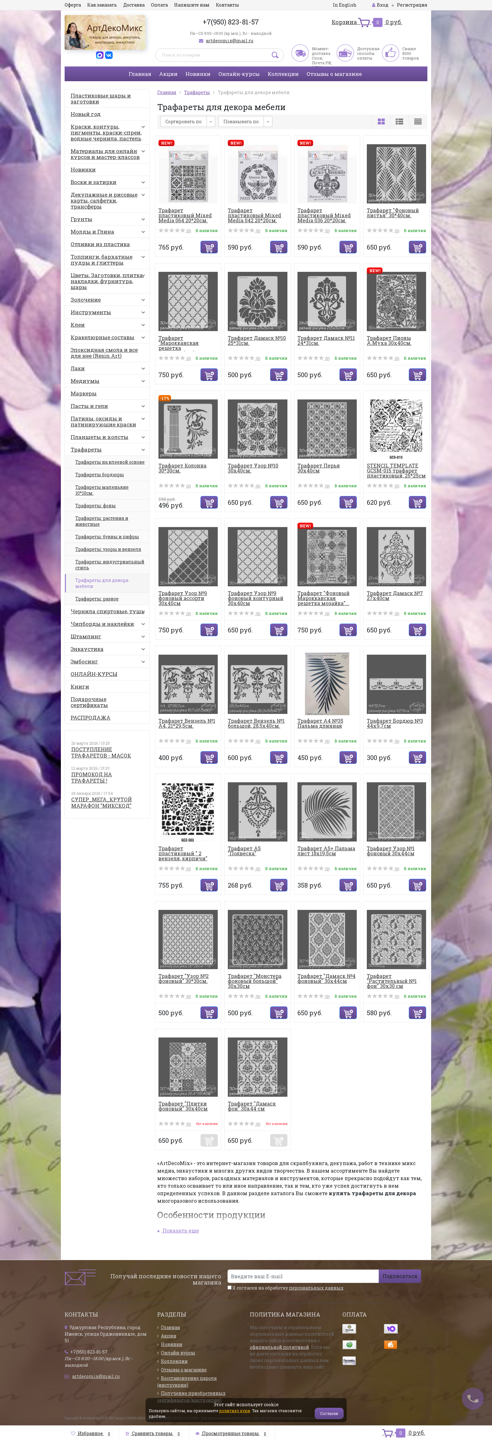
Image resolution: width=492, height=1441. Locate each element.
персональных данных (316, 1288)
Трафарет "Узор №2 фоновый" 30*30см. (183, 978)
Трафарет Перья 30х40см (318, 468)
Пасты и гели (109, 407)
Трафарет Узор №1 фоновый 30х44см (390, 851)
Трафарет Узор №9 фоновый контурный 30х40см (255, 598)
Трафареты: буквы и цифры (107, 537)
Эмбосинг (109, 663)
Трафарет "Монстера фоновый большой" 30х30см (254, 981)
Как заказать (102, 5)
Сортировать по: (183, 121)
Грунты (109, 220)
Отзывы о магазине (334, 73)
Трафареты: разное (97, 599)
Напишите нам (192, 5)
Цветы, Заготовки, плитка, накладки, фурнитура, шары (109, 281)
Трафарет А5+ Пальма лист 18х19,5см (326, 851)
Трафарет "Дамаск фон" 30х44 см (252, 1106)
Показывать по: (241, 121)
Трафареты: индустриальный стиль (109, 565)
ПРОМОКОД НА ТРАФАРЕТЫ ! (91, 777)
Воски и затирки (109, 183)
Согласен (329, 1413)
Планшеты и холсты (109, 438)
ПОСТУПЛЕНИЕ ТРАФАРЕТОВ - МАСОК (101, 752)
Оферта (73, 5)
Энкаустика (109, 650)
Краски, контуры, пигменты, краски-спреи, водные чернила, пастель (109, 132)
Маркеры (84, 393)
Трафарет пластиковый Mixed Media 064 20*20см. (185, 215)
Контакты (227, 5)
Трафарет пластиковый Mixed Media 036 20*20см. (324, 215)
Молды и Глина (109, 233)
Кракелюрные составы (109, 339)
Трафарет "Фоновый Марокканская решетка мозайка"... (323, 598)
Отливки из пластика (100, 244)
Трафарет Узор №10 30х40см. (253, 468)
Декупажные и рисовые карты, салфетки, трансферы (109, 200)
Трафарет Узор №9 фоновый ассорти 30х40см (182, 598)
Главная (140, 73)
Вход (380, 5)
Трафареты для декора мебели (101, 583)
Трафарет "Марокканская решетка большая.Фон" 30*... (183, 345)
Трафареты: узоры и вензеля (108, 549)
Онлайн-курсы (239, 73)
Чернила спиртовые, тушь (109, 613)
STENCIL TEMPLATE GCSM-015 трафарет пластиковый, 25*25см (396, 470)
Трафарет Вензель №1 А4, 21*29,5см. (186, 723)
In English (344, 5)
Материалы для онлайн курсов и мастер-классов (109, 154)
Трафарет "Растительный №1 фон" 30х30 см (392, 981)
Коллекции (283, 73)
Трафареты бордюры (99, 475)
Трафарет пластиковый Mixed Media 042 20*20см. (254, 215)
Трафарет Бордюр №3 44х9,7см (395, 723)
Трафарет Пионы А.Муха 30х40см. (389, 340)
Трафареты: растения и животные (101, 521)
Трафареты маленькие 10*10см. (102, 490)
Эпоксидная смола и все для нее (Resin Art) (104, 352)
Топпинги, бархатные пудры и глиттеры (109, 259)
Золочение (109, 301)
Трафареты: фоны (95, 506)
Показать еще (178, 1230)
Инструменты (109, 314)
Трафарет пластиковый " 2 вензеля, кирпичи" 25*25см (182, 856)
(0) (174, 230)
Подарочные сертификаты (89, 702)
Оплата (159, 5)
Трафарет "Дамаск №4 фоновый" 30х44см (326, 978)
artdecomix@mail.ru (229, 41)
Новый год (86, 114)
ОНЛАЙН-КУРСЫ (94, 674)
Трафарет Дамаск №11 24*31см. (326, 340)
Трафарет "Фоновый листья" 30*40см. (393, 213)
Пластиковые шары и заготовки (101, 98)
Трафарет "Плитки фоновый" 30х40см (183, 1106)
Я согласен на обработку (285, 1288)
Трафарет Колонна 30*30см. (182, 468)
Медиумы (109, 382)
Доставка (134, 5)
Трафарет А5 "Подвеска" (244, 851)
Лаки (109, 370)
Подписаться (399, 1276)
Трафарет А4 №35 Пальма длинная (320, 723)
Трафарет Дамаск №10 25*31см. (257, 340)
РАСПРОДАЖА (90, 717)
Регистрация (412, 5)
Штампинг (109, 638)
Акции (168, 73)
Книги (80, 686)
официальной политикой (279, 1347)
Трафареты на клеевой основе (110, 462)
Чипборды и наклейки (109, 625)
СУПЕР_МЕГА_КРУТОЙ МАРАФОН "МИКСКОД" (101, 802)
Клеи (109, 326)
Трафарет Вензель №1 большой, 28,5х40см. (256, 723)
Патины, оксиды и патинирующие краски (109, 421)
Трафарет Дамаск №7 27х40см (395, 595)
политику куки (234, 1410)
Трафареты (109, 451)
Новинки (198, 73)
